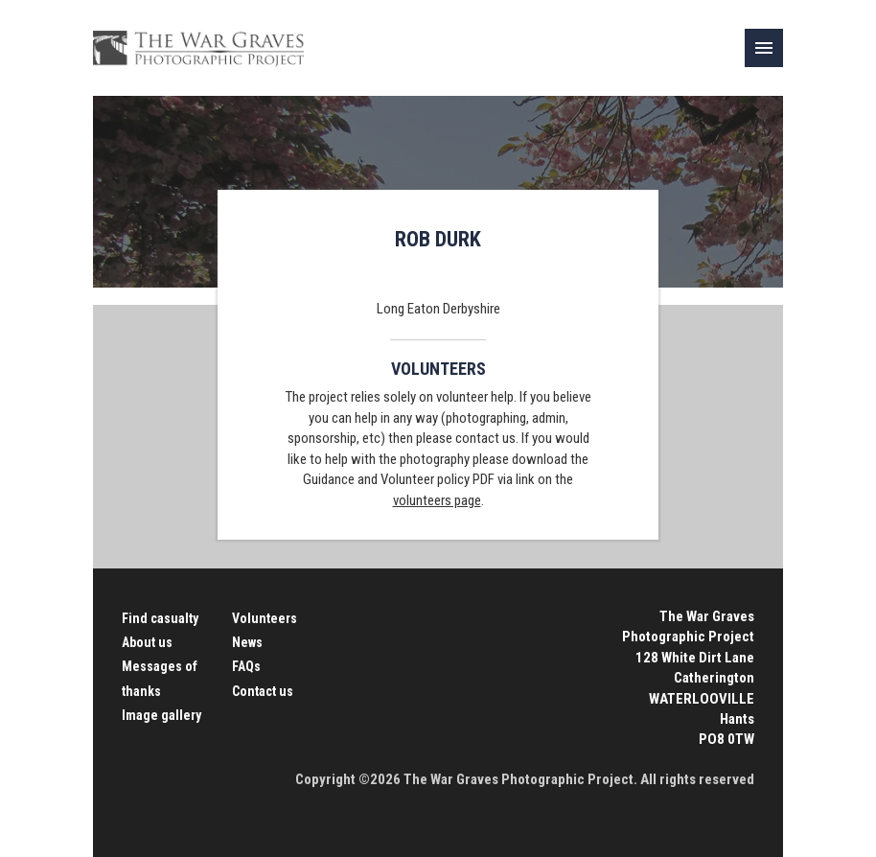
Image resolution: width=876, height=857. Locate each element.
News (247, 642)
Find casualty (160, 618)
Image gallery (161, 715)
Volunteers (264, 618)
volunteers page (437, 500)
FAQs (246, 666)
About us (147, 642)
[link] (764, 48)
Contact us (262, 691)
